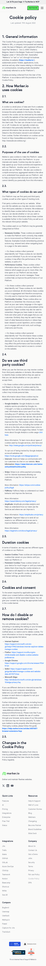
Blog (30, 813)
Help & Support (34, 801)
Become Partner (34, 825)
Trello (4, 850)
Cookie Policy (33, 879)
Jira (3, 846)
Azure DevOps (8, 867)
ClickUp (5, 871)
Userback (5, 916)
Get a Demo (33, 854)
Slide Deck (32, 833)
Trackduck (6, 932)
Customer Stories (35, 809)
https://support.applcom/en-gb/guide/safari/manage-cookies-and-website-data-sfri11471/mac (23, 671)
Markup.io (6, 920)
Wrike (4, 891)
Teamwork (6, 875)
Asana (4, 854)
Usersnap (5, 912)
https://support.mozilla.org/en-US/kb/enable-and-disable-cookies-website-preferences (22, 655)
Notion (5, 879)
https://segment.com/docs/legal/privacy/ (21, 531)
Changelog (32, 821)
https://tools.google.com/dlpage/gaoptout (21, 456)
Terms (30, 867)
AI (3, 805)
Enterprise (6, 817)
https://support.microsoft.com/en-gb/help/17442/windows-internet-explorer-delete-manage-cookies (24, 646)
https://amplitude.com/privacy (31, 515)
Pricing (5, 809)
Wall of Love (33, 805)
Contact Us (32, 850)
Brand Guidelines (35, 829)
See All (4, 895)
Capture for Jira (8, 928)
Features (5, 801)
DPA (30, 883)
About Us (31, 846)
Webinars (31, 817)
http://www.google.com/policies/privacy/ (25, 445)
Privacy (31, 871)
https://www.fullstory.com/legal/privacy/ (20, 501)
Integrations (6, 813)
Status (4, 825)
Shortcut (5, 887)
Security (31, 862)
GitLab (5, 862)
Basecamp (6, 883)
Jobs (30, 858)
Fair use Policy (34, 875)
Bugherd (5, 908)
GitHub (5, 858)
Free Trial (5, 821)
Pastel (4, 924)
